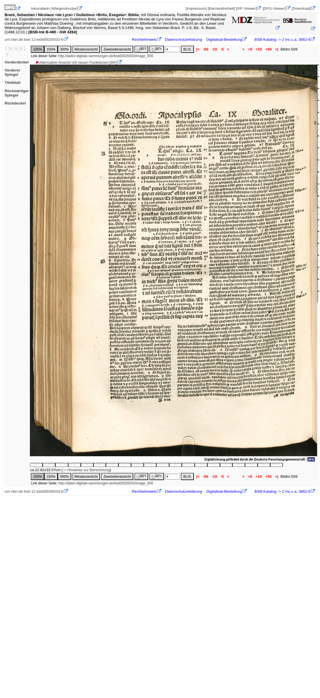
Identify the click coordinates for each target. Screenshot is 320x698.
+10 (259, 49)
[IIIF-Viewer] (246, 8)
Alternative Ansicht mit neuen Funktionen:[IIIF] (76, 62)
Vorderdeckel (16, 62)
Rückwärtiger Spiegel (17, 93)
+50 (268, 49)
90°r (156, 49)
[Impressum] (196, 8)
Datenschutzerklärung (183, 39)
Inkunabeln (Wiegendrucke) (54, 8)
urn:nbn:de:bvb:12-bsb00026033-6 (34, 39)
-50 (205, 49)
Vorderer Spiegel (12, 72)
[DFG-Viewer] (274, 8)
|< (198, 49)
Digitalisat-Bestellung (224, 39)
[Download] (301, 8)
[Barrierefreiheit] (221, 8)
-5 (222, 49)
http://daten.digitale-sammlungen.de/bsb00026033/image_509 (105, 56)
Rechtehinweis (144, 39)
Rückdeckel (15, 103)
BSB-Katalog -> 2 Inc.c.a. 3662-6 (282, 39)
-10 (214, 49)
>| (276, 49)
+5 (250, 49)
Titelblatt (12, 82)
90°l (141, 49)
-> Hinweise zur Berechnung (86, 470)
